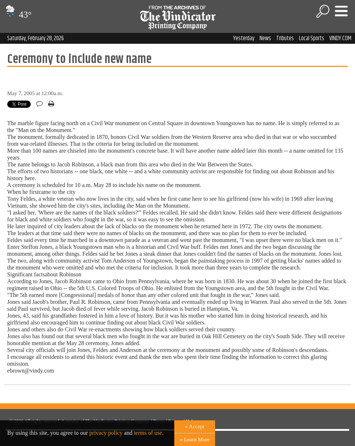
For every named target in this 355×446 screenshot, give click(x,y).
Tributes (285, 38)
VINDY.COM (340, 38)
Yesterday (244, 38)
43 (17, 15)
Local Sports (311, 38)
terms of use (148, 433)
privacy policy (106, 433)
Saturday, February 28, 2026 (35, 38)
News (265, 38)
